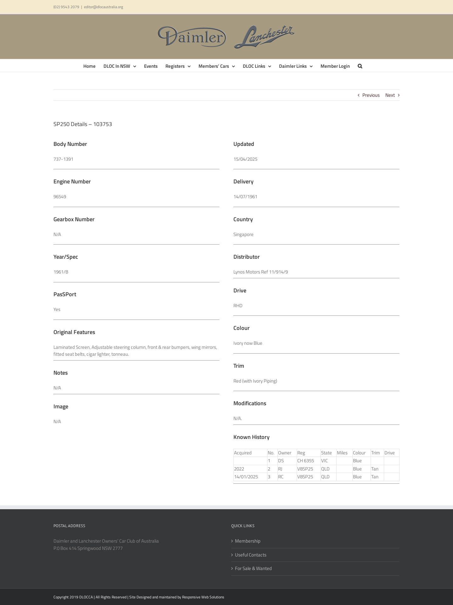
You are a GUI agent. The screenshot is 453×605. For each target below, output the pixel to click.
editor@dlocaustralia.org (103, 7)
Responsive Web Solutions (203, 597)
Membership (247, 541)
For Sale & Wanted (253, 568)
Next (390, 95)
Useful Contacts (250, 554)
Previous (371, 95)
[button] (360, 65)
